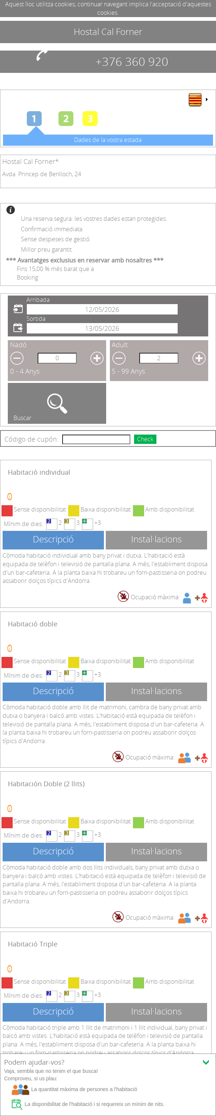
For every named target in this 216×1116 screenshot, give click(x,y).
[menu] (198, 99)
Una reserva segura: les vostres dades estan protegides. (94, 219)
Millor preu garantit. (47, 249)
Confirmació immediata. (52, 229)
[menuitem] (198, 99)
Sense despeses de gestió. (56, 239)
